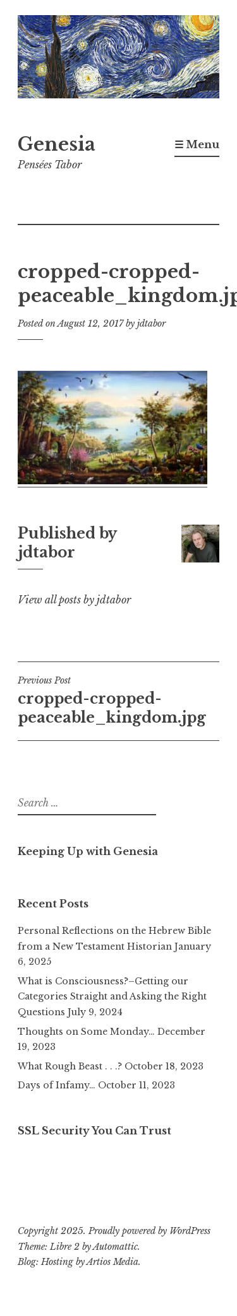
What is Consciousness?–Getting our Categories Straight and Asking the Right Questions (112, 996)
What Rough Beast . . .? (70, 1066)
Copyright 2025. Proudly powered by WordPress (114, 1231)
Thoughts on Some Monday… (86, 1031)
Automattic (115, 1246)
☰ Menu (196, 144)
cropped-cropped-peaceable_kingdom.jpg (118, 700)
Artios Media (112, 1261)
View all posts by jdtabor (74, 599)
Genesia (56, 144)
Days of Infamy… (56, 1085)
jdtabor (151, 323)
